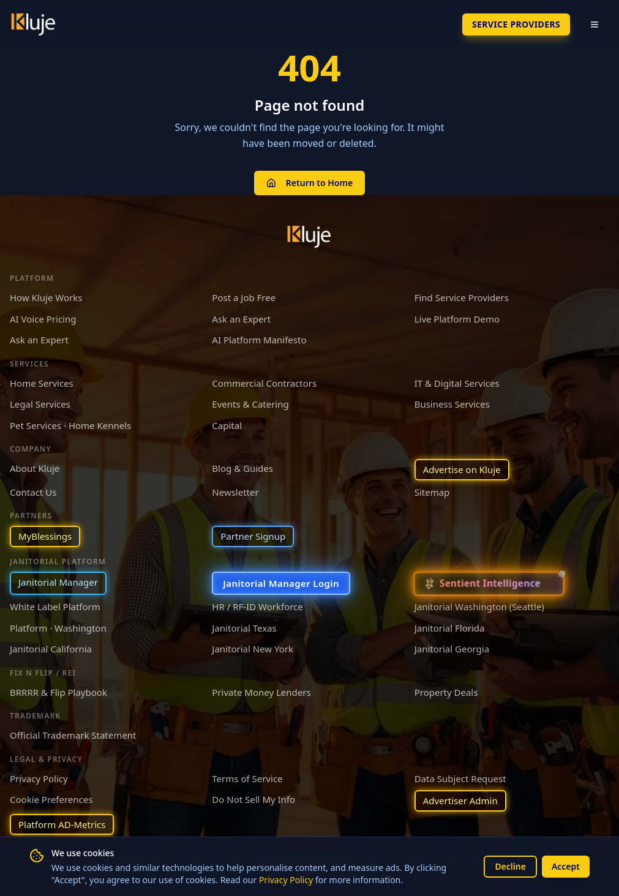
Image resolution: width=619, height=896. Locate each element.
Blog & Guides (242, 468)
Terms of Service (247, 778)
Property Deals (446, 692)
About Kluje (34, 468)
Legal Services (40, 404)
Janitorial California (51, 649)
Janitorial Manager (58, 582)
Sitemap (432, 492)
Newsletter (235, 492)
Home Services (41, 383)
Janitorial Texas (244, 628)
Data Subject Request (460, 778)
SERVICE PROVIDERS (516, 24)
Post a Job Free (244, 297)
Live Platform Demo (457, 319)
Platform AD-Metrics (61, 824)
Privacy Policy (286, 880)
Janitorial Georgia (452, 649)
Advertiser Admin (460, 800)
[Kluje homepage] (310, 237)
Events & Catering (250, 404)
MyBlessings (45, 536)
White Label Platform (55, 606)
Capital (227, 425)
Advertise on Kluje (462, 469)
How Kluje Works (46, 297)
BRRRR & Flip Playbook (58, 692)
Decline (510, 866)
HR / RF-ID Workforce (257, 606)
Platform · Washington (58, 628)
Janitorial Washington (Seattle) (479, 606)
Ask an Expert (241, 319)
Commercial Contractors (264, 383)
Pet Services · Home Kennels (70, 425)
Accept (566, 866)
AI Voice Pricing (43, 319)
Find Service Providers (462, 297)
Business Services (452, 404)
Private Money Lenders (261, 692)
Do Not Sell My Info (253, 799)
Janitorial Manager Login (281, 583)
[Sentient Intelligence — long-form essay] (488, 583)
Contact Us (33, 492)
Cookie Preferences (51, 799)
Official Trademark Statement (73, 735)
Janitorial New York (252, 649)
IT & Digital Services (457, 383)
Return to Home (309, 183)
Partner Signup (252, 536)
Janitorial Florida (450, 628)
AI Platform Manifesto (259, 340)
